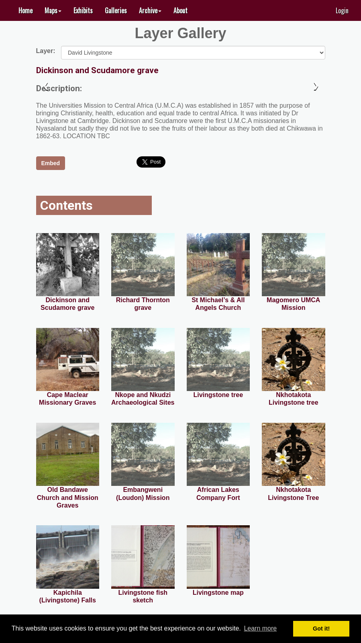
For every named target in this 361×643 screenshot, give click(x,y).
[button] (53, 10)
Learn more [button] (260, 628)
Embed (50, 163)
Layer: (45, 50)
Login (342, 10)
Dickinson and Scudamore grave (97, 70)
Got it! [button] (321, 628)
